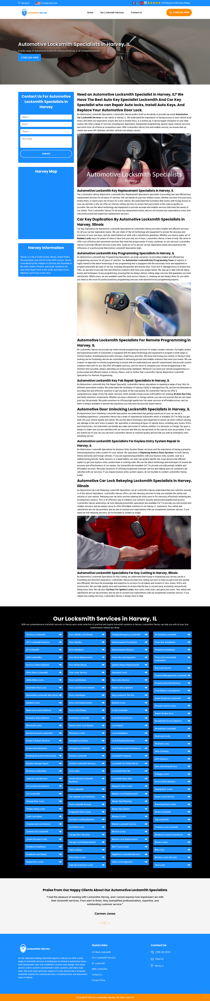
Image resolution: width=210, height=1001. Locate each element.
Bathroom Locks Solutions (38, 710)
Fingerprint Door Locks (80, 812)
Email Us (159, 959)
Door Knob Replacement (80, 657)
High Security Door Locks (81, 865)
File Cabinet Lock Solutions (82, 797)
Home (90, 12)
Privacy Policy (98, 980)
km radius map (46, 206)
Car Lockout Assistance (37, 786)
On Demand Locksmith (165, 634)
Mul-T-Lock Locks (120, 847)
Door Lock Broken (77, 680)
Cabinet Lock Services (36, 778)
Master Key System (121, 809)
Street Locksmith (163, 812)
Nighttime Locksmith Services (126, 854)
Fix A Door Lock (76, 827)
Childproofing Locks (35, 809)
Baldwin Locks (33, 703)
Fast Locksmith (76, 789)
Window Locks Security (166, 857)
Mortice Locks (118, 831)
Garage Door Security (79, 834)
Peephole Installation (165, 650)
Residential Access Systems (168, 721)
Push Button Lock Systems (167, 690)
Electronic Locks (77, 733)
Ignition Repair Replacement (125, 665)
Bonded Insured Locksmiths (39, 733)
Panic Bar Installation (165, 642)
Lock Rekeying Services (123, 740)
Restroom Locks (162, 736)
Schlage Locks (162, 774)
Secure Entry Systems (165, 781)
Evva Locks (74, 771)
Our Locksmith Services (112, 12)
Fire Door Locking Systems (81, 819)
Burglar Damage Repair (37, 763)
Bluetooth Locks (34, 725)
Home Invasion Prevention (124, 642)
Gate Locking (75, 850)
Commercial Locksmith (37, 831)
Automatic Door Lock (36, 687)
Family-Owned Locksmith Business (81, 780)
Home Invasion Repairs (123, 650)
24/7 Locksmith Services (38, 642)
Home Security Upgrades (124, 657)
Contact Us (136, 12)
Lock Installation (120, 733)
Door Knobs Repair (78, 665)
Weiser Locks (161, 842)
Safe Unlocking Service (166, 766)
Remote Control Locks (165, 706)
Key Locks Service (120, 680)
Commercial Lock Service (38, 824)
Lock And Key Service (122, 718)
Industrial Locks (119, 672)
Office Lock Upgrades (122, 862)
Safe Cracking (161, 751)
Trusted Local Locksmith (166, 827)
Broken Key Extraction (36, 748)
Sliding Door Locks (163, 789)
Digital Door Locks (35, 862)
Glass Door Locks (77, 857)
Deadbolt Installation (36, 847)
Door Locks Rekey (77, 710)
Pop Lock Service (163, 668)
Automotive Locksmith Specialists (42, 695)
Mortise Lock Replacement (125, 839)
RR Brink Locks (162, 744)
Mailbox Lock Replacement (125, 794)
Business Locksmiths (36, 771)
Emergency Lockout (78, 740)
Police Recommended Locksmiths (165, 659)
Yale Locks (160, 865)
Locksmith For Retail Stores (125, 763)
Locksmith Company (121, 756)
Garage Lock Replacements (82, 842)
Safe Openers (161, 759)
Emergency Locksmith (79, 748)
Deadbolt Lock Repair (36, 854)
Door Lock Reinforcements (82, 687)
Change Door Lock (35, 801)
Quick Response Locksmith (168, 698)
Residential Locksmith (165, 728)
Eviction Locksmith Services (82, 763)
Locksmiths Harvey (105, 997)
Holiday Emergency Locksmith (126, 634)
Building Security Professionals (41, 756)
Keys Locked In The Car (123, 695)
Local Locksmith (120, 710)
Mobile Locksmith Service (124, 824)
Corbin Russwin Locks (36, 839)
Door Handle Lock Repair (81, 634)
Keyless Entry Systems (122, 687)
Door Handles (75, 642)
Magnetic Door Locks (122, 786)
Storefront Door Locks (165, 804)
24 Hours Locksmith (35, 634)
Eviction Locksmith (78, 756)
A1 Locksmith (32, 650)
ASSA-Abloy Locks (35, 680)
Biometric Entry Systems (37, 718)
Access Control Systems (37, 665)
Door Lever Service (78, 672)
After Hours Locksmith (37, 672)
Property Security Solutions (168, 683)
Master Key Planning (122, 801)
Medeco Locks (119, 816)
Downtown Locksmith (79, 718)
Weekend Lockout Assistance (169, 834)
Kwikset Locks (118, 703)
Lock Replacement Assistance (126, 748)
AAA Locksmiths (34, 657)
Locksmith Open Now (122, 778)
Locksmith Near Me (121, 771)
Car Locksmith (33, 794)
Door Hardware (76, 650)
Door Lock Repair (77, 695)
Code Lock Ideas (34, 816)
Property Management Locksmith (170, 675)
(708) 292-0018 (179, 12)
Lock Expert (117, 725)
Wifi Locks (159, 850)
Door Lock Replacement (80, 703)
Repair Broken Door (164, 713)
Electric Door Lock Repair (81, 725)
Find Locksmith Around (80, 804)
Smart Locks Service (164, 797)
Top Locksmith (162, 819)
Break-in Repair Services (38, 740)
